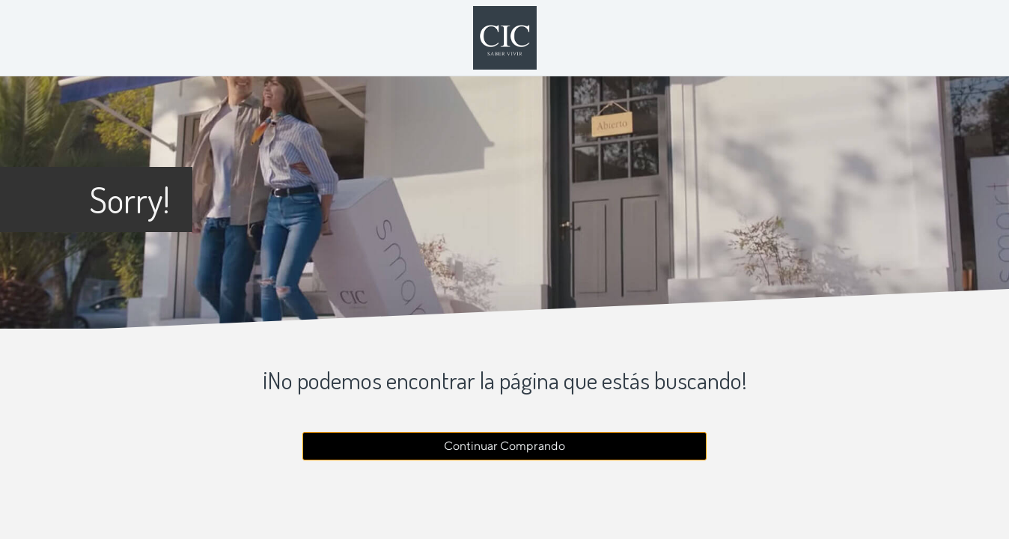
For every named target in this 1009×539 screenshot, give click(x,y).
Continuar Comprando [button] (504, 446)
